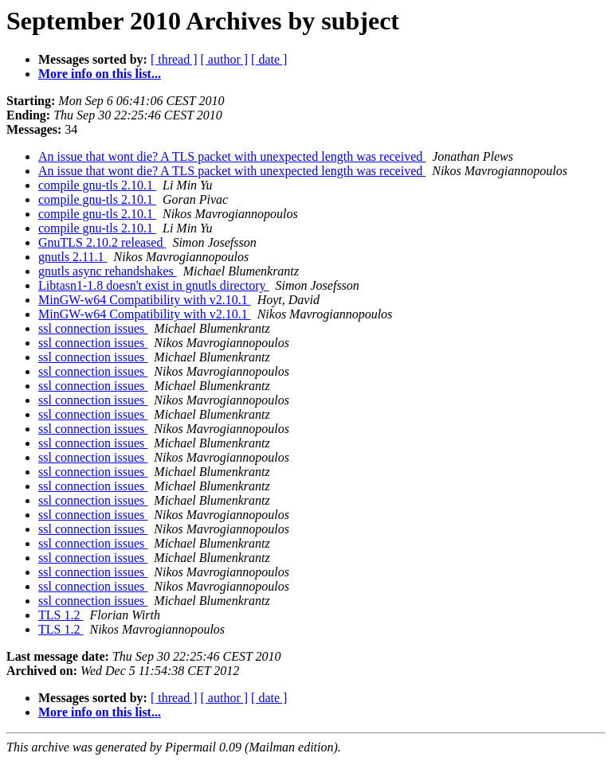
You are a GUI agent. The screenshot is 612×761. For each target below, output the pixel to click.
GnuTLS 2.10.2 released (102, 242)
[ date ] (269, 59)
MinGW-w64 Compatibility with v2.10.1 (144, 299)
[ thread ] (174, 59)
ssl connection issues (92, 328)
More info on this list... (99, 73)
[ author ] (225, 59)
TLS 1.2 (60, 615)
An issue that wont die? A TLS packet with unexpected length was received (232, 156)
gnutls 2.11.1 (73, 256)
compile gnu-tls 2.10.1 (97, 185)
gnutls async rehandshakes (107, 271)
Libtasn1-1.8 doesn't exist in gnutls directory (153, 285)
